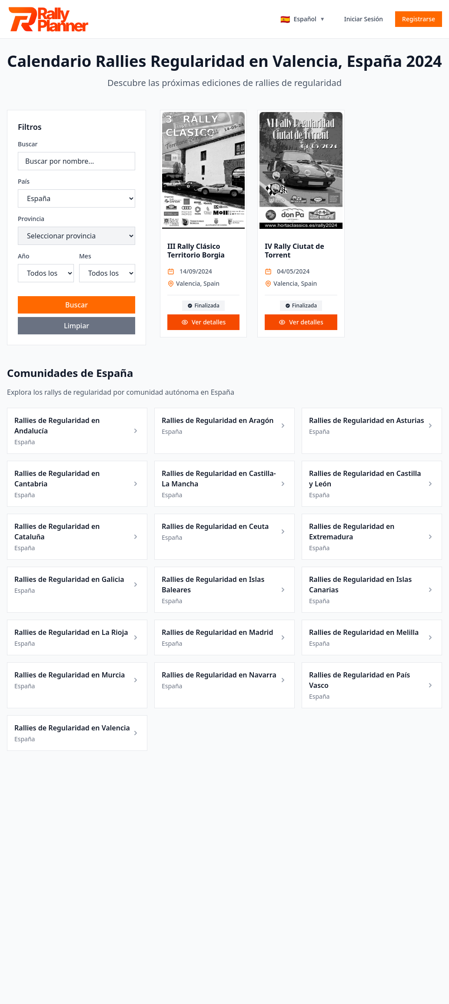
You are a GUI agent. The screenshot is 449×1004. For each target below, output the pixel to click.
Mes (85, 256)
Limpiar (76, 325)
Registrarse (418, 19)
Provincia (31, 219)
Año (24, 256)
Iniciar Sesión (363, 19)
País (24, 181)
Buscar (28, 144)
